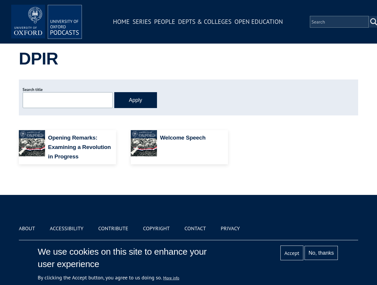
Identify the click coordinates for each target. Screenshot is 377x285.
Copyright (156, 228)
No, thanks (321, 253)
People (164, 22)
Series (142, 22)
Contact (195, 228)
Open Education (258, 22)
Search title (33, 89)
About (27, 228)
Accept (291, 253)
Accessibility (66, 228)
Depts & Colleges (205, 22)
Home (121, 22)
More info (171, 278)
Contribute (113, 228)
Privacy (230, 228)
